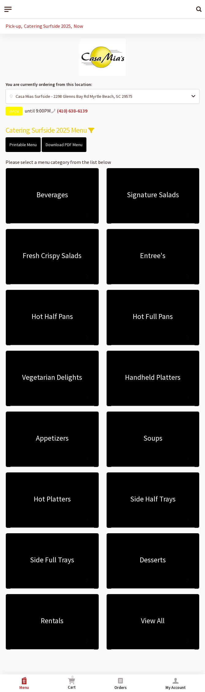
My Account (175, 683)
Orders (120, 683)
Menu (24, 683)
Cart (72, 682)
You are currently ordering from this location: (49, 84)
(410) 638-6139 (72, 111)
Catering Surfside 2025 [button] (47, 26)
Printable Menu (23, 144)
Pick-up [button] (13, 26)
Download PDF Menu (64, 144)
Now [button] (78, 26)
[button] (102, 96)
